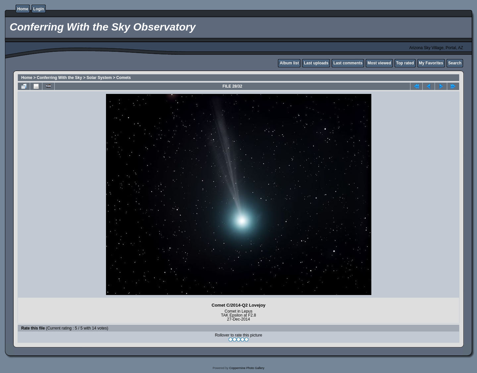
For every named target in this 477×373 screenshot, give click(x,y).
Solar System (99, 77)
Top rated (405, 63)
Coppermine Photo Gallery (246, 368)
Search (454, 63)
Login (38, 9)
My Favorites (431, 63)
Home (22, 9)
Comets (123, 77)
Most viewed (379, 63)
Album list (289, 63)
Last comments (347, 63)
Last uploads (316, 63)
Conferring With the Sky (59, 77)
